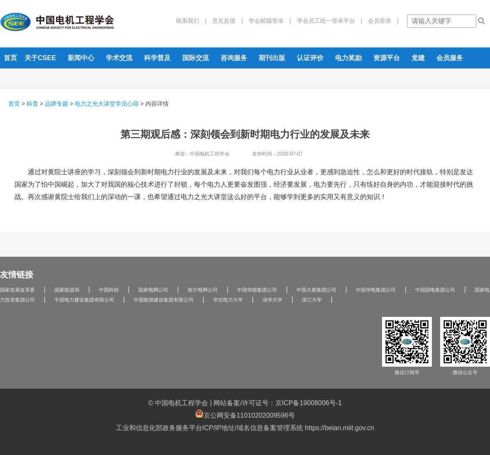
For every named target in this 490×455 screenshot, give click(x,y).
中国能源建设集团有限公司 (164, 300)
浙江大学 (312, 300)
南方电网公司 (203, 290)
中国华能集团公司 (257, 290)
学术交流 (119, 57)
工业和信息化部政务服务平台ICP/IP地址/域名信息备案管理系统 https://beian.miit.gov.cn (245, 427)
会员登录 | (380, 20)
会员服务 (449, 57)
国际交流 (195, 57)
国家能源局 (66, 290)
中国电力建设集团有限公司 (84, 300)
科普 (32, 103)
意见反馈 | (224, 20)
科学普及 (157, 57)
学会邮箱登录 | (267, 20)
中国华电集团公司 (376, 290)
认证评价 (310, 57)
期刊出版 (272, 57)
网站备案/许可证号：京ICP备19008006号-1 (277, 402)
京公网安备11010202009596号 (245, 414)
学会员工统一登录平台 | (327, 20)
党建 (418, 57)
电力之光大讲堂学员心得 (107, 103)
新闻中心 (81, 57)
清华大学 (272, 300)
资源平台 (386, 57)
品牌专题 (56, 103)
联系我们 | (191, 20)
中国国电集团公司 (435, 290)
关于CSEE (40, 57)
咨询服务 (233, 57)
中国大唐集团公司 (316, 290)
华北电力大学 (228, 300)
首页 (10, 57)
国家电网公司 (153, 290)
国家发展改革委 (17, 290)
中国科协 (109, 290)
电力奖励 (348, 57)
